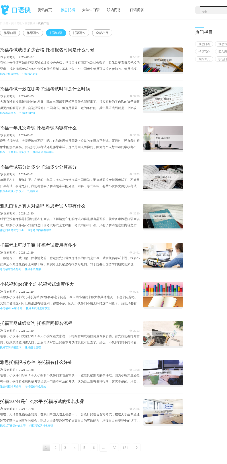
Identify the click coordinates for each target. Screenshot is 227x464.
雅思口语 (10, 33)
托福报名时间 (30, 73)
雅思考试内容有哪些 (39, 230)
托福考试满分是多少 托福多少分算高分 (38, 167)
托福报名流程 (33, 347)
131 (125, 447)
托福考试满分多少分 (12, 191)
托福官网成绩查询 (10, 347)
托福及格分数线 (9, 73)
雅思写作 (33, 33)
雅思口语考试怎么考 (12, 230)
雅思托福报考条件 (10, 386)
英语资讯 (16, 23)
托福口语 (43, 23)
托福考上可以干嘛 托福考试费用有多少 (38, 245)
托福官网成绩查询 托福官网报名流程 (36, 323)
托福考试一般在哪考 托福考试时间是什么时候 (45, 88)
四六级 (222, 51)
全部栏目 (102, 33)
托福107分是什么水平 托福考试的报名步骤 (42, 401)
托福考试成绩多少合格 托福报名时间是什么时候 (47, 49)
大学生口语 (91, 10)
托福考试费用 (33, 269)
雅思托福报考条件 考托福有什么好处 (36, 362)
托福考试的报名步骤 (41, 425)
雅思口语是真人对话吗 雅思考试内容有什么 (43, 206)
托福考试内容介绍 (43, 152)
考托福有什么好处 (10, 269)
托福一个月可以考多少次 (14, 152)
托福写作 (79, 33)
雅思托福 (68, 10)
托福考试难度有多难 (38, 308)
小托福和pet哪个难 (11, 308)
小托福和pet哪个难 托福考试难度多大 (37, 284)
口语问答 (137, 10)
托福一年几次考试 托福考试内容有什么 (38, 127)
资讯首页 (45, 10)
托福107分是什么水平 (13, 425)
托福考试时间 (27, 113)
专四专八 (204, 59)
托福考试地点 (8, 113)
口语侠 (15, 10)
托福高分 (32, 191)
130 (114, 447)
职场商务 (114, 10)
